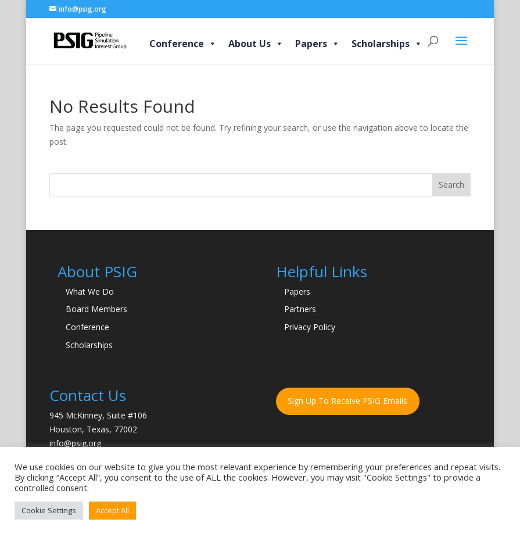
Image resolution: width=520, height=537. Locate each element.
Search (451, 184)
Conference (183, 43)
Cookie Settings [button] (48, 510)
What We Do (90, 291)
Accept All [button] (112, 510)
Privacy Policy (309, 326)
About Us (256, 43)
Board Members (96, 308)
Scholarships (387, 43)
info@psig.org (75, 443)
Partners (300, 308)
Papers (317, 43)
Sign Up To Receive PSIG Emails (347, 400)
